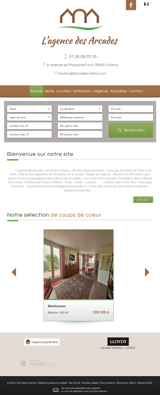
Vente (44, 90)
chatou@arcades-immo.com (82, 73)
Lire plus (143, 198)
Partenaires (122, 381)
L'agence (94, 90)
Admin (132, 381)
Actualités (112, 90)
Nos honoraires (107, 381)
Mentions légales (90, 381)
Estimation (76, 90)
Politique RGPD (144, 381)
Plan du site (74, 381)
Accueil (30, 90)
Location (58, 90)
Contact (128, 90)
